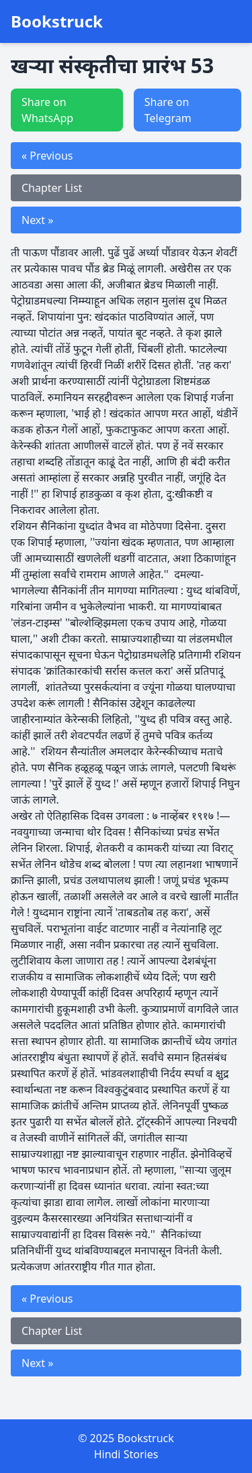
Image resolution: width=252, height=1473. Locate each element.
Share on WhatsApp (47, 110)
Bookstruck (57, 21)
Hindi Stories (126, 1454)
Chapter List (52, 187)
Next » (37, 220)
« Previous (47, 155)
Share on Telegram (168, 110)
